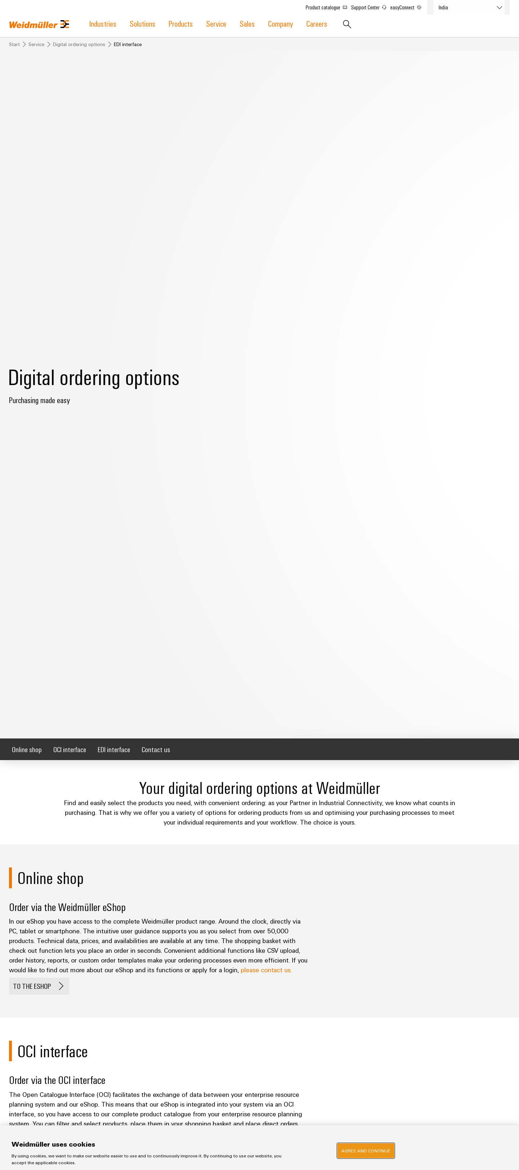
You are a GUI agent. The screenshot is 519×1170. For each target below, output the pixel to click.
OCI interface (69, 749)
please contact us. (266, 970)
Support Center (372, 6)
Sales (247, 23)
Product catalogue (329, 6)
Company (280, 23)
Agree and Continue (365, 1150)
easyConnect (409, 6)
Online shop (27, 749)
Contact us (156, 749)
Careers (316, 23)
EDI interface (114, 749)
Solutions (142, 23)
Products (181, 23)
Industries (102, 23)
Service (216, 23)
